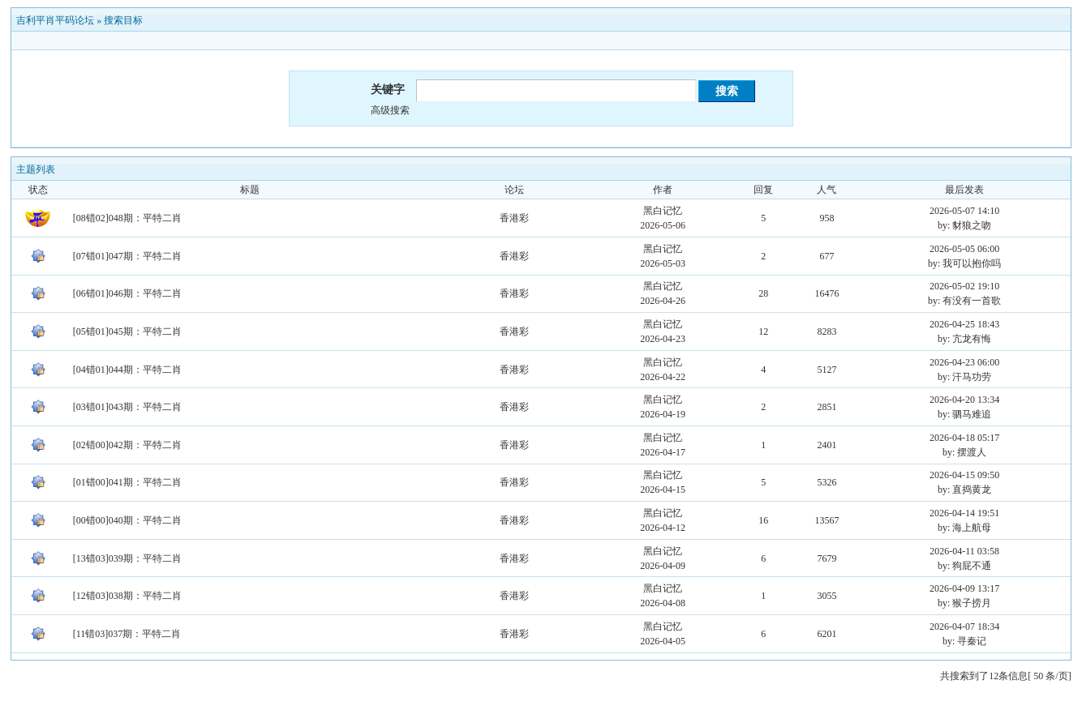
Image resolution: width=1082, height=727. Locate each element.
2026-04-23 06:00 (964, 362)
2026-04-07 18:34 (964, 626)
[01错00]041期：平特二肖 (127, 482)
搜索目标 (123, 20)
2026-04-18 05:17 (964, 437)
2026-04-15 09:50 (964, 475)
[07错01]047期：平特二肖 (127, 256)
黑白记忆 (662, 210)
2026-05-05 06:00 (964, 248)
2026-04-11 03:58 (964, 551)
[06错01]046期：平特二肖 (127, 293)
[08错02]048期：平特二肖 (127, 218)
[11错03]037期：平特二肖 (127, 633)
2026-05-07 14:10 (964, 210)
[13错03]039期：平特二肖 (127, 558)
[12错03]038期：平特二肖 (127, 595)
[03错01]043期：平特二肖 (127, 407)
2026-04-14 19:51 (964, 513)
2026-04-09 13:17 (964, 588)
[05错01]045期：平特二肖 (127, 331)
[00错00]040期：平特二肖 (127, 520)
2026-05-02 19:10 (964, 286)
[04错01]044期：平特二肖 (127, 369)
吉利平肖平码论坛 (55, 20)
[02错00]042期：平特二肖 (127, 445)
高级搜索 (390, 110)
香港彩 (514, 218)
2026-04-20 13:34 (964, 399)
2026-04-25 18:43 (964, 324)
